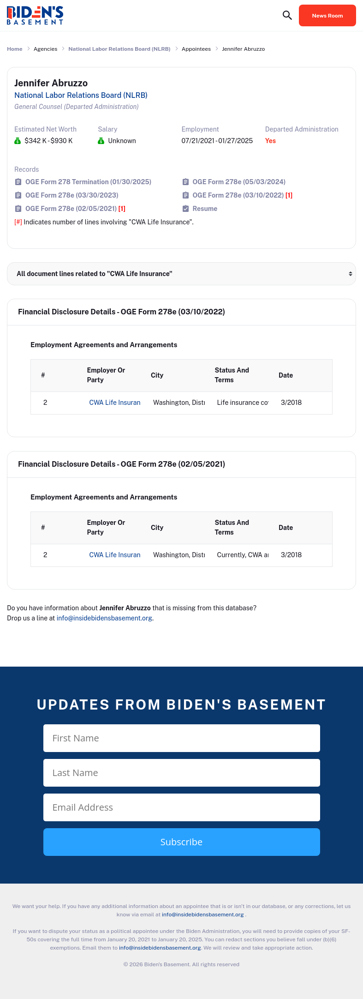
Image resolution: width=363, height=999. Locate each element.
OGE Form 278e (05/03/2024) (239, 182)
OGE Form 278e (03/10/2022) (243, 195)
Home (15, 49)
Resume (205, 208)
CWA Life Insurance (118, 402)
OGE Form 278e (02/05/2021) (75, 208)
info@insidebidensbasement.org (104, 618)
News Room (327, 15)
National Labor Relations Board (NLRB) (119, 49)
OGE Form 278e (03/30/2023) (72, 195)
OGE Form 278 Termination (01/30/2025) (88, 182)
